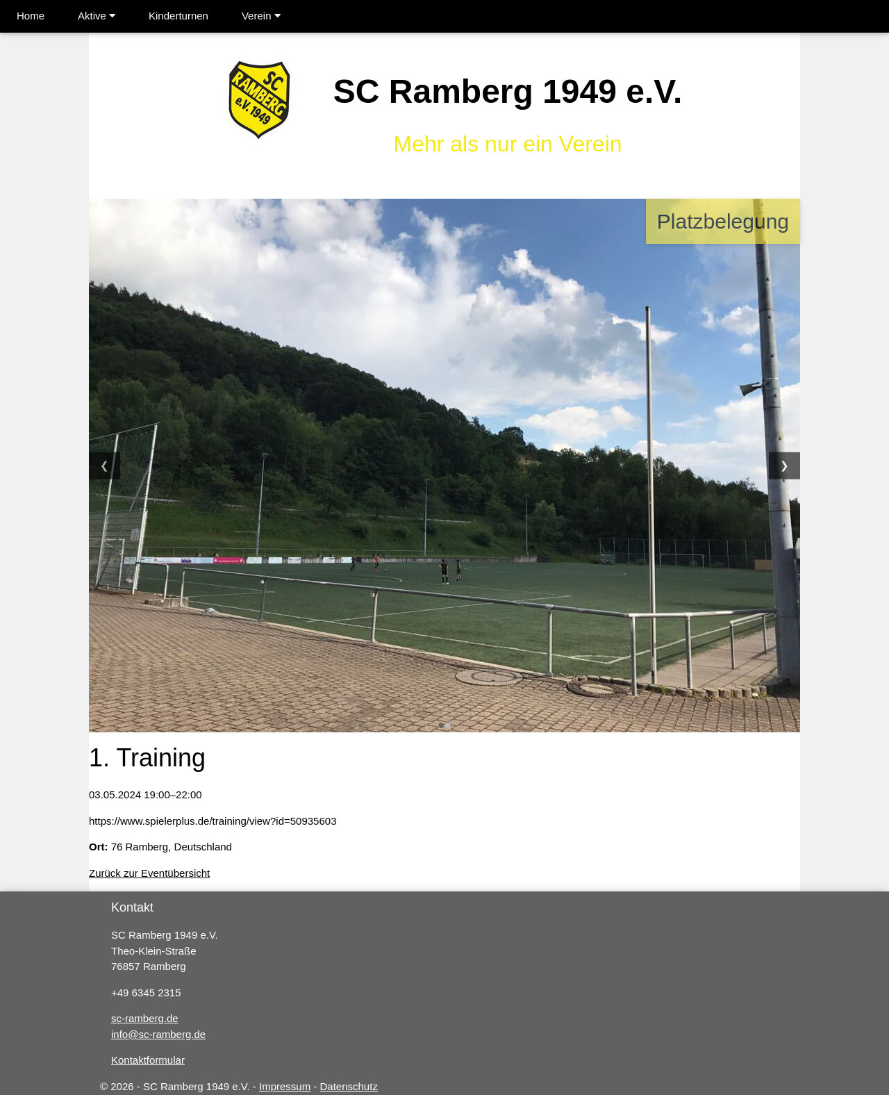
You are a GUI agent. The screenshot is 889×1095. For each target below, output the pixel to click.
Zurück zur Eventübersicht (149, 873)
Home (30, 16)
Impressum (284, 1086)
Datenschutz (349, 1086)
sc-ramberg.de (144, 1018)
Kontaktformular (148, 1060)
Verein (261, 16)
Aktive (96, 16)
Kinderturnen (178, 16)
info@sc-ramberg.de (158, 1034)
